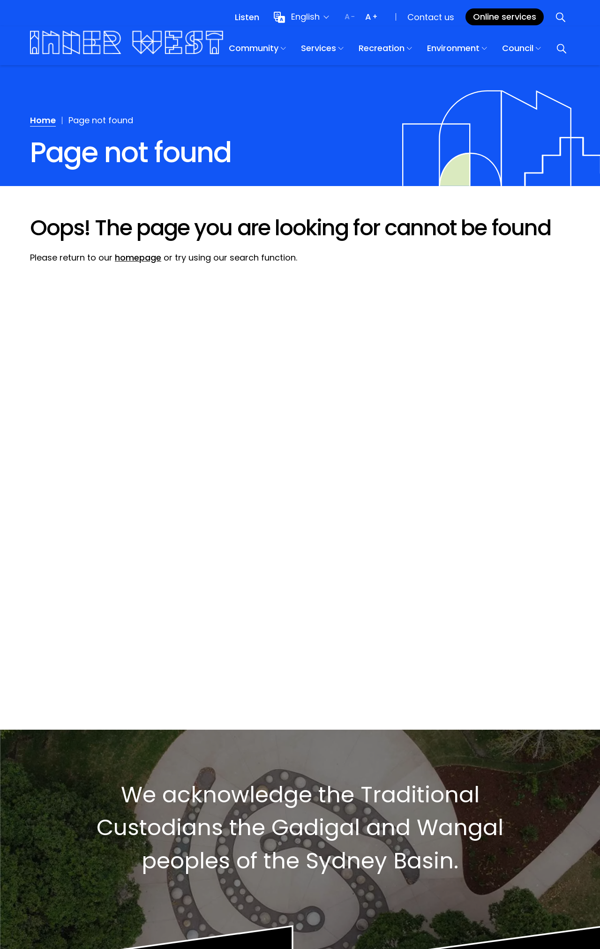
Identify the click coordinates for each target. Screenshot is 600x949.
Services (347, 52)
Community (282, 52)
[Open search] (560, 16)
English (305, 16)
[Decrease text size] (349, 16)
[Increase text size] (371, 16)
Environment (482, 52)
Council (546, 52)
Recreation (410, 52)
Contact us (430, 17)
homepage (138, 257)
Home (43, 120)
